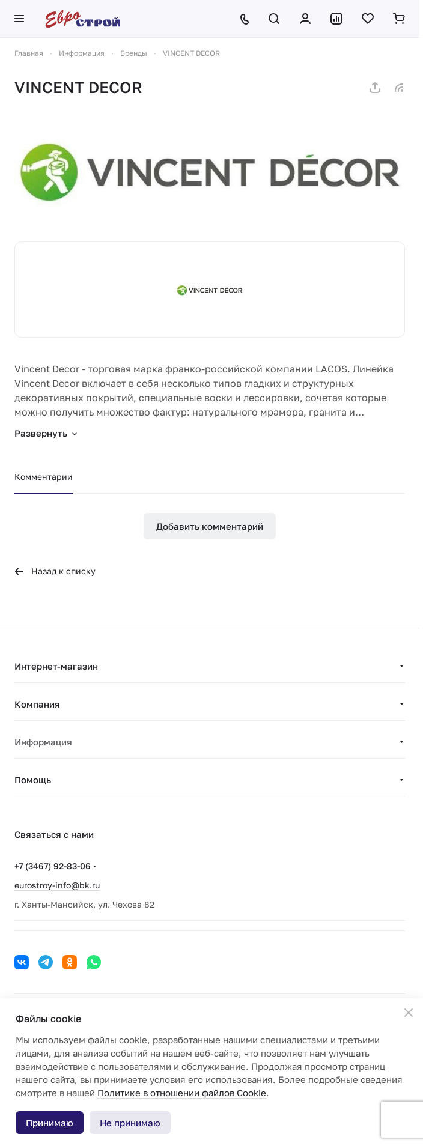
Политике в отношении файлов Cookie (181, 1092)
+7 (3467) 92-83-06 (52, 866)
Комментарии (43, 476)
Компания (37, 704)
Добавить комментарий (209, 526)
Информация (43, 741)
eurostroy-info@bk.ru (57, 885)
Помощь (32, 779)
